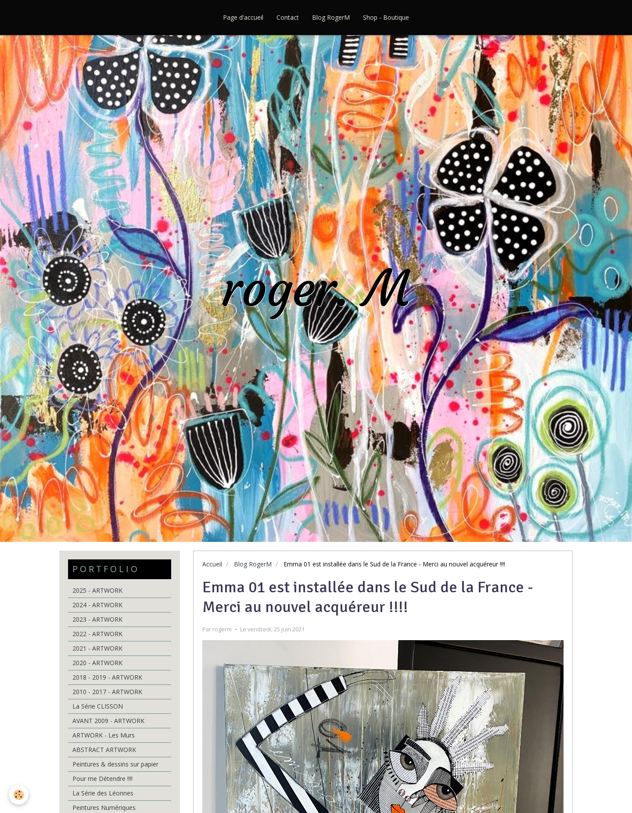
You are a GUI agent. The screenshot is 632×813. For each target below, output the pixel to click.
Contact (287, 17)
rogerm (222, 629)
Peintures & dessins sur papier (115, 764)
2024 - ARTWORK (97, 605)
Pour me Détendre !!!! (102, 778)
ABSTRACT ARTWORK (104, 749)
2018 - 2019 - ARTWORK (107, 677)
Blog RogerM (331, 17)
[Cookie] (19, 795)
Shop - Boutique (386, 17)
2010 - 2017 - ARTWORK (107, 692)
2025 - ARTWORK (97, 590)
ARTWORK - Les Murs (103, 735)
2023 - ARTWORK (97, 619)
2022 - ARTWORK (97, 634)
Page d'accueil (243, 17)
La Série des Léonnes (102, 793)
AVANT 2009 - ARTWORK (108, 720)
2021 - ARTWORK (97, 648)
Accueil (212, 564)
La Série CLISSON (97, 706)
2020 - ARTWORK (97, 663)
